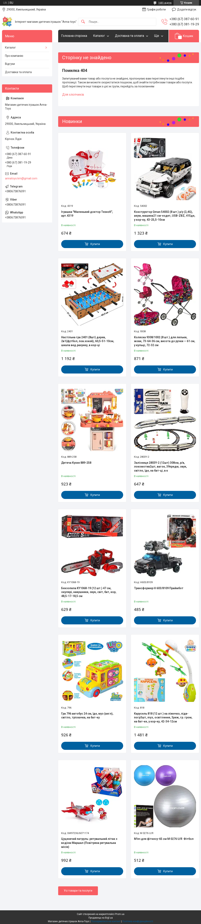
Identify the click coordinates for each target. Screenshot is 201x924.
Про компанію (14, 55)
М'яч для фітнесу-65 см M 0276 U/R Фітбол (164, 838)
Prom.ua (119, 914)
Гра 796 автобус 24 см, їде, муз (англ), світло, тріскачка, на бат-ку (87, 715)
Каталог (99, 36)
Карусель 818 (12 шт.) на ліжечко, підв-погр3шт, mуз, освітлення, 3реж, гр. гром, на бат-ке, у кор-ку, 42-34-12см (163, 717)
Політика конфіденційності (137, 921)
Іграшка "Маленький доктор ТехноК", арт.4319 (87, 213)
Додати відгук (186, 9)
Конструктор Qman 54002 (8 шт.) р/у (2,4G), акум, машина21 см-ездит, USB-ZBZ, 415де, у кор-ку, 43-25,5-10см (164, 215)
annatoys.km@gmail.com (21, 178)
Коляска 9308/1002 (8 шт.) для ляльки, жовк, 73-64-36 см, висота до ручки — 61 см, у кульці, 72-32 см (164, 341)
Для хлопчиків (73, 94)
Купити (95, 244)
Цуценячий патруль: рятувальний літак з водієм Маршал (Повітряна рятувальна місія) (89, 842)
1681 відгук (165, 2)
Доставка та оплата (129, 36)
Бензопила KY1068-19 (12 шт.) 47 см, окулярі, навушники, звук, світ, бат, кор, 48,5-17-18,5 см (88, 592)
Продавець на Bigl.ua (100, 917)
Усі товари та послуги (78, 890)
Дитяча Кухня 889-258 (76, 462)
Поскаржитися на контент (106, 921)
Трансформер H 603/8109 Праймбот (158, 588)
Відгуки (10, 63)
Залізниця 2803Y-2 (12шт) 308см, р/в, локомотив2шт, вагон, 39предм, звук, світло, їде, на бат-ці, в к (160, 466)
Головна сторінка (74, 36)
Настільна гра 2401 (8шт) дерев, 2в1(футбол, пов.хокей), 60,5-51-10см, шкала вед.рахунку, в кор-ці (87, 341)
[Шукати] (83, 22)
